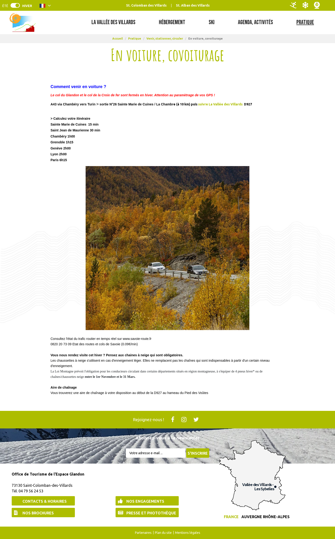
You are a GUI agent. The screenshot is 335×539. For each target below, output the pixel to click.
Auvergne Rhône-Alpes (265, 517)
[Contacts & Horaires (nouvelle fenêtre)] (43, 501)
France (231, 517)
